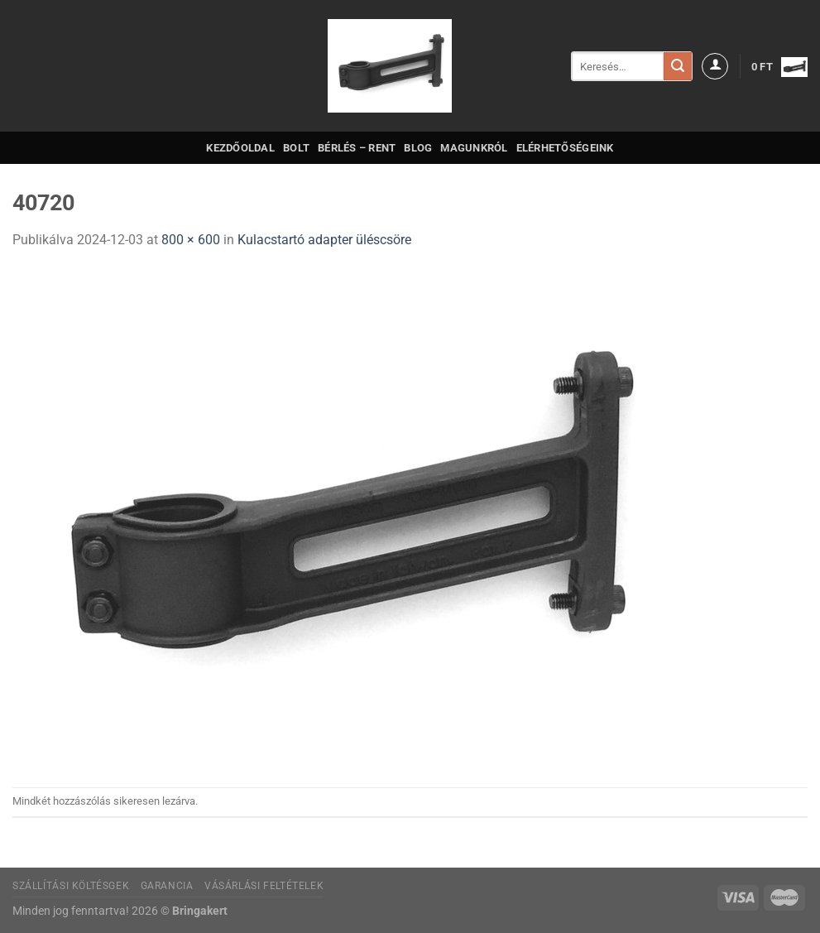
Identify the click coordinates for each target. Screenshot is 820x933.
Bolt (296, 148)
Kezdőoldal (240, 148)
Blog (418, 148)
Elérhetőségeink (565, 148)
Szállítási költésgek (70, 886)
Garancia (167, 886)
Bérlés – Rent (357, 148)
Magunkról (473, 148)
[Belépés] (715, 66)
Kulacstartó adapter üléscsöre (324, 240)
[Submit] (678, 66)
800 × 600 (190, 240)
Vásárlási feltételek (264, 886)
